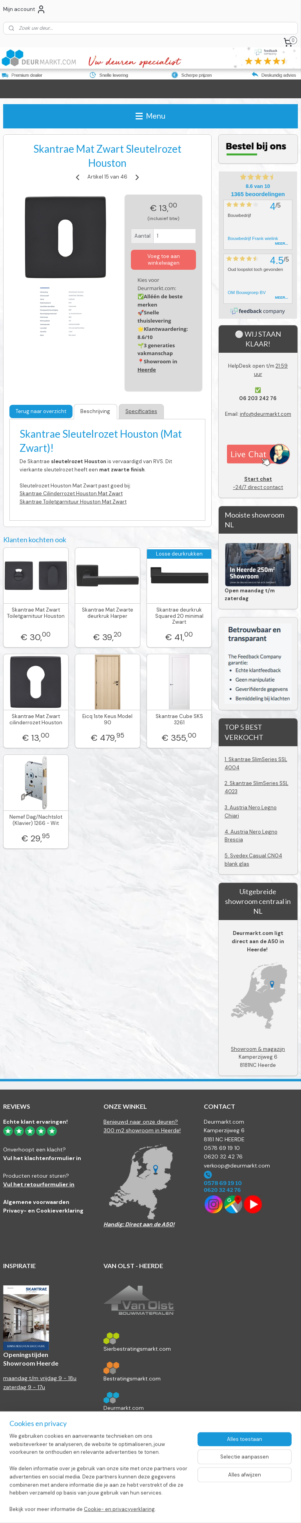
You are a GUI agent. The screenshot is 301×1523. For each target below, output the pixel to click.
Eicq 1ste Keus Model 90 (107, 719)
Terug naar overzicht (41, 411)
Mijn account (24, 9)
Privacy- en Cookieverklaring (43, 1210)
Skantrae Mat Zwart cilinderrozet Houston (35, 719)
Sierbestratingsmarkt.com (137, 1348)
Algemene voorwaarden (36, 1201)
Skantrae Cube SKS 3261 (179, 719)
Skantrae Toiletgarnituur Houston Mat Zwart (73, 501)
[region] (98, 1477)
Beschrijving (95, 411)
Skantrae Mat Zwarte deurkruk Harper (107, 613)
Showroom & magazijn (258, 1049)
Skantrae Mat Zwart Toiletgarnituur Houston (36, 613)
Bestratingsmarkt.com (132, 1378)
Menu (150, 116)
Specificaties (141, 411)
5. (227, 855)
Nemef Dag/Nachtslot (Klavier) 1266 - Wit (35, 820)
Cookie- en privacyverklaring (119, 1509)
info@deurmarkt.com (265, 414)
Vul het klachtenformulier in (42, 1158)
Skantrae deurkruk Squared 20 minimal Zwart (179, 616)
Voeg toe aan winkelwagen (163, 259)
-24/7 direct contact (258, 483)
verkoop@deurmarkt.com (237, 1165)
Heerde (147, 369)
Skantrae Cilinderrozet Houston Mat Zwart (71, 493)
